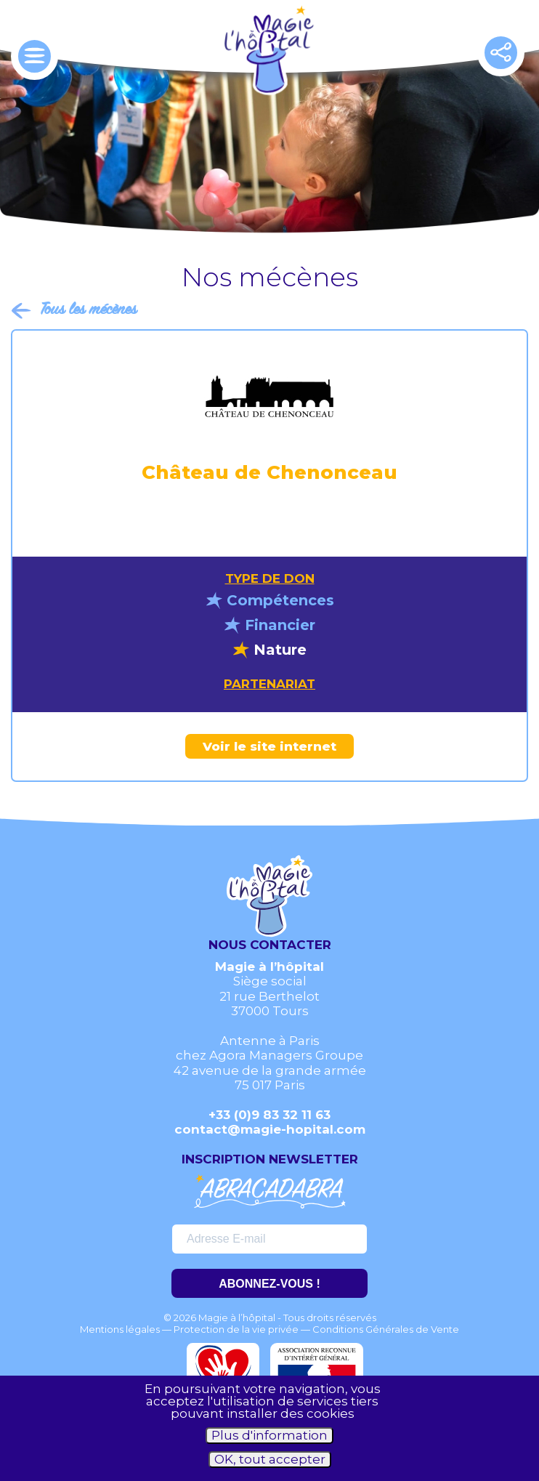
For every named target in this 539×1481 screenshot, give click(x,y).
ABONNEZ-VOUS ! (269, 1284)
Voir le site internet (269, 746)
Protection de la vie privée (236, 1329)
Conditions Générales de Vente (385, 1329)
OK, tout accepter (269, 1459)
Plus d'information (269, 1435)
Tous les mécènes (88, 310)
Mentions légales (120, 1329)
